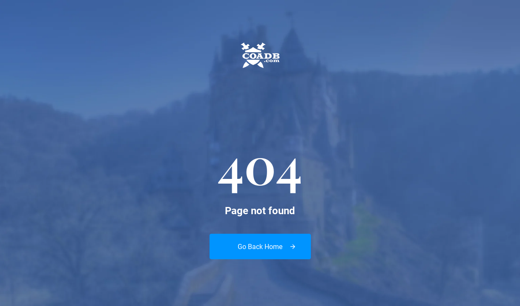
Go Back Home (260, 247)
